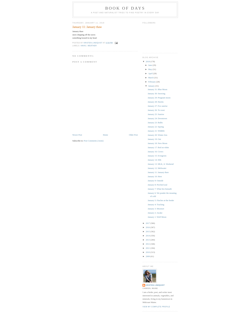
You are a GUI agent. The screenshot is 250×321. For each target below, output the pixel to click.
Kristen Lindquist (155, 285)
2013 (148, 240)
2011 (148, 248)
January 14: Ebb (154, 160)
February (152, 82)
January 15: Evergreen (157, 156)
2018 (148, 61)
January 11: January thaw (158, 172)
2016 (148, 227)
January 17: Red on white (158, 147)
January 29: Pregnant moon (159, 97)
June (150, 65)
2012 (148, 244)
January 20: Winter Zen (157, 135)
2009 (148, 256)
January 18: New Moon (157, 143)
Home (105, 135)
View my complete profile (156, 307)
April (150, 73)
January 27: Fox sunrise (157, 106)
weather (92, 46)
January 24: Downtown (157, 118)
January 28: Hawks (156, 102)
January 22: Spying (156, 126)
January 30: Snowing (156, 93)
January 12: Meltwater (157, 168)
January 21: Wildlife (156, 131)
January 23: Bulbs (155, 122)
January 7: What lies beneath (160, 189)
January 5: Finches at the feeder (161, 200)
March (151, 77)
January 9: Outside (155, 180)
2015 (148, 231)
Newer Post (77, 135)
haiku (83, 46)
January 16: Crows (155, 151)
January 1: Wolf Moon (157, 217)
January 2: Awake (155, 213)
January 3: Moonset (156, 208)
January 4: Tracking (156, 204)
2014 (148, 235)
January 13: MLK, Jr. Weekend (160, 164)
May (150, 69)
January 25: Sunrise (156, 114)
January (151, 86)
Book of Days (125, 8)
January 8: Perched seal (157, 185)
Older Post (133, 135)
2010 (148, 252)
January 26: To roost (156, 110)
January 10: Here (155, 176)
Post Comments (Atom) (94, 141)
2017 (148, 223)
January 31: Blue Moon (157, 89)
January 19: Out (154, 139)
